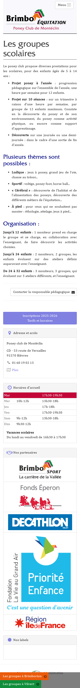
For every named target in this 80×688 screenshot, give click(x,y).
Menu (64, 5)
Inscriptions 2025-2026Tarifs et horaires (40, 318)
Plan (12, 370)
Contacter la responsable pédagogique (44, 292)
